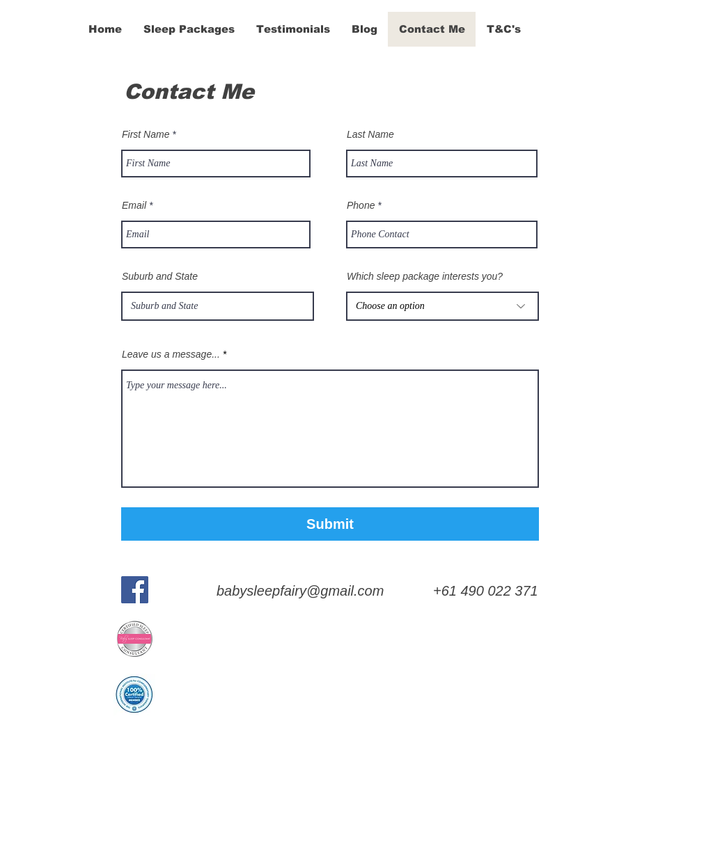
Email (134, 205)
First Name (145, 134)
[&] (40, 28)
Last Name (370, 134)
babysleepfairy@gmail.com (300, 590)
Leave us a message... (171, 354)
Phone (361, 205)
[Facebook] (134, 589)
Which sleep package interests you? (425, 276)
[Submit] (330, 524)
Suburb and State (160, 276)
